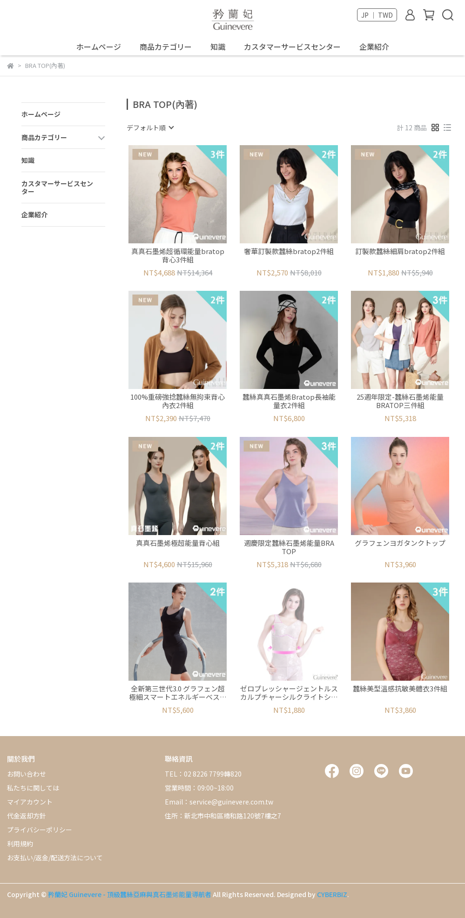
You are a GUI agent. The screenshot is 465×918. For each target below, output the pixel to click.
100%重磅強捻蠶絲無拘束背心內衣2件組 (177, 401)
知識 (217, 46)
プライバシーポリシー (39, 829)
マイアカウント (30, 801)
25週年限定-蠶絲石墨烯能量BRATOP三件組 (400, 401)
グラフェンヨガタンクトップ (400, 543)
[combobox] (150, 127)
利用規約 (20, 843)
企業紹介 (374, 46)
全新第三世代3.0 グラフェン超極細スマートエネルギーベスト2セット (178, 692)
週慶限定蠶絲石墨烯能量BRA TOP (289, 547)
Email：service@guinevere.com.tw (219, 801)
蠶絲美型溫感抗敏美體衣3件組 (400, 688)
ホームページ (98, 46)
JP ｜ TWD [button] (377, 15)
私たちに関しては (33, 787)
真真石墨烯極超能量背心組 (178, 543)
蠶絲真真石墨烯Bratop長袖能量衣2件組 (289, 401)
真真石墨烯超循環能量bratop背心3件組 (177, 255)
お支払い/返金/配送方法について (55, 857)
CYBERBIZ (332, 894)
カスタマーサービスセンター (292, 46)
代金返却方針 (26, 815)
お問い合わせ (26, 773)
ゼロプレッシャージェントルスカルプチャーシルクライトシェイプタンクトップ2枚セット (289, 692)
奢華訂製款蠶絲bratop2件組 (289, 251)
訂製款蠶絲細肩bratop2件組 (400, 251)
